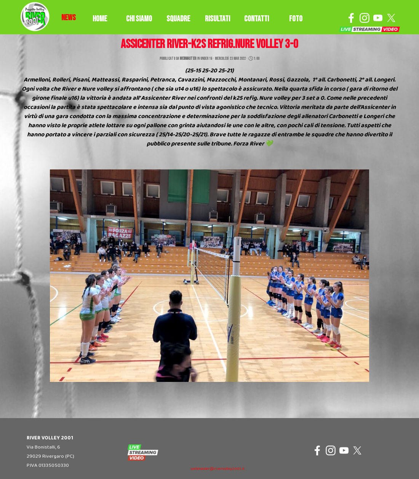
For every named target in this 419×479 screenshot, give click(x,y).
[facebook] (351, 18)
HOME (100, 19)
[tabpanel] (69, 18)
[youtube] (378, 18)
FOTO (295, 19)
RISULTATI (217, 19)
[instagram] (364, 18)
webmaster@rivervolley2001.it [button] (217, 469)
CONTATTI (256, 19)
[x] (391, 18)
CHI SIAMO (139, 19)
